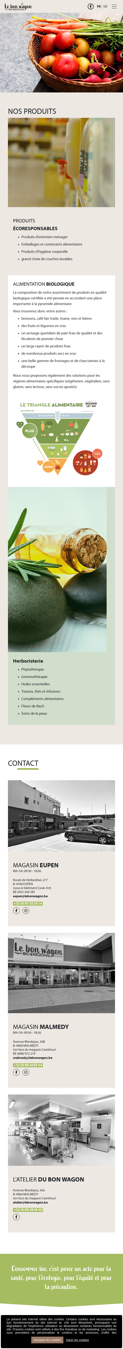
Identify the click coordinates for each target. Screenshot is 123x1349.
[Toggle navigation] (114, 6)
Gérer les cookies (77, 1340)
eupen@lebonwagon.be (30, 896)
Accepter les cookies (47, 1340)
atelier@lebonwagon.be (30, 1202)
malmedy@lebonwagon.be (32, 1058)
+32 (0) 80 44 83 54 (28, 1065)
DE (105, 6)
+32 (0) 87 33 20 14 (28, 903)
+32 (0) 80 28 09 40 (28, 1210)
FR (99, 6)
